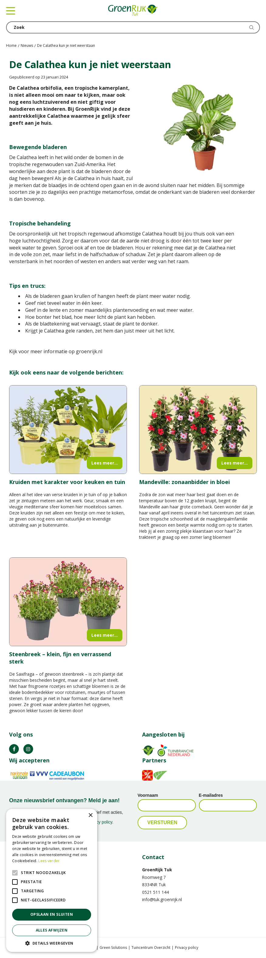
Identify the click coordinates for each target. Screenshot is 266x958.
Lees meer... (104, 463)
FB (14, 749)
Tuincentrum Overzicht (150, 947)
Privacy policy (186, 947)
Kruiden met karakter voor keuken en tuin (67, 482)
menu (10, 10)
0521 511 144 (155, 892)
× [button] (90, 815)
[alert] (51, 880)
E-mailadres (211, 795)
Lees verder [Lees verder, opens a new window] (49, 860)
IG (28, 749)
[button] (51, 943)
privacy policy (99, 822)
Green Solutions (113, 947)
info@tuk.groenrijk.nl (162, 899)
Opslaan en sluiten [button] (51, 914)
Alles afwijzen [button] (52, 930)
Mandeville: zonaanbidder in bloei (184, 482)
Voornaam (148, 795)
